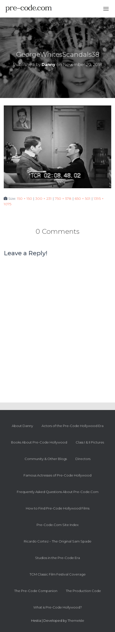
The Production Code (83, 591)
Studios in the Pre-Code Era (57, 558)
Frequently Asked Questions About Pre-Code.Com (57, 492)
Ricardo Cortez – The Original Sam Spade (57, 541)
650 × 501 (82, 198)
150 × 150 (24, 198)
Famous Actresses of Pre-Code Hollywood (57, 475)
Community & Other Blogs (46, 459)
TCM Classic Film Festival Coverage (58, 574)
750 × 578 (63, 198)
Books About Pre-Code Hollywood (39, 442)
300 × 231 (43, 198)
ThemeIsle (76, 620)
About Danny (22, 426)
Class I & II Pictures (90, 442)
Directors (82, 459)
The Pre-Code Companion (35, 591)
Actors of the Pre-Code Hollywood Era (72, 426)
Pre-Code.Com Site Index (58, 525)
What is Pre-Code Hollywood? (57, 607)
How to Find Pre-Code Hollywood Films (57, 508)
